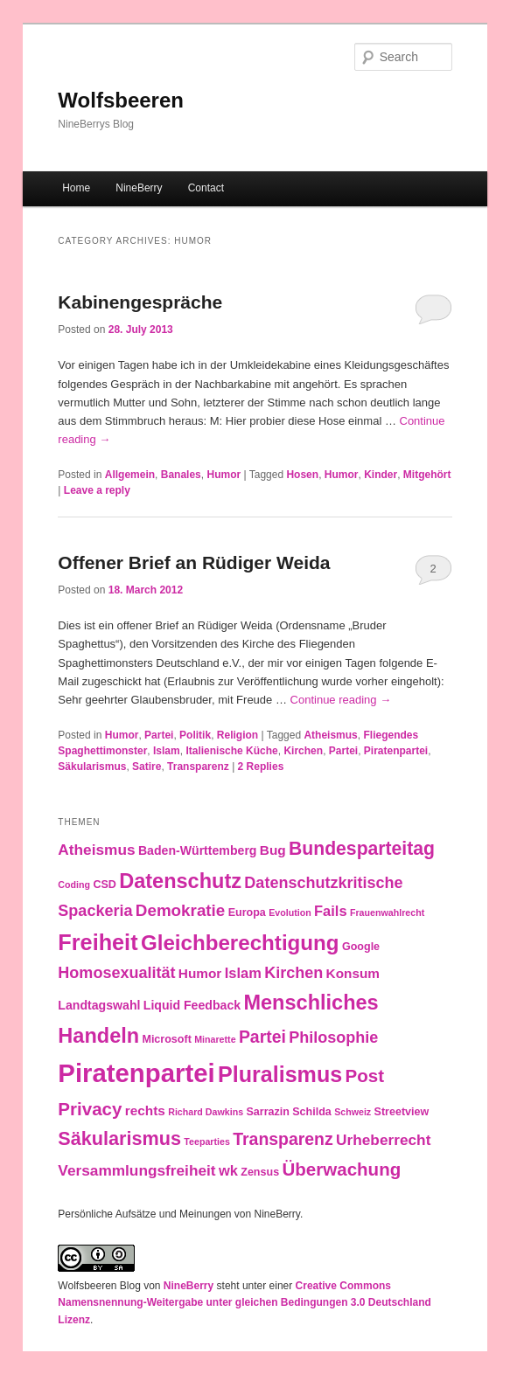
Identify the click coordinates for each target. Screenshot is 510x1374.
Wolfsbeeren (121, 100)
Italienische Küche (231, 751)
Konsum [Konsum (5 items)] (353, 973)
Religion (237, 735)
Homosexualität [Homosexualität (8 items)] (116, 973)
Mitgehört (427, 474)
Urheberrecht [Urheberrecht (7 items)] (383, 1139)
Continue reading (341, 699)
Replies (261, 766)
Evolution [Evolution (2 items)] (290, 912)
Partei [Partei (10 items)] (262, 1036)
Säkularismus (92, 766)
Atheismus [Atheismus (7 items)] (96, 849)
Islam (166, 751)
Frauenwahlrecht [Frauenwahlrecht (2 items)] (387, 912)
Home (76, 188)
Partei (158, 735)
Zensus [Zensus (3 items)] (260, 1172)
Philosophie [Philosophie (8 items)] (333, 1037)
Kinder (380, 474)
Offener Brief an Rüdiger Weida (194, 562)
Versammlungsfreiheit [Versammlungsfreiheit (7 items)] (136, 1170)
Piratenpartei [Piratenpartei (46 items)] (136, 1072)
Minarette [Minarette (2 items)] (214, 1039)
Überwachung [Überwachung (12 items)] (341, 1169)
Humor (223, 474)
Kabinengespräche (140, 302)
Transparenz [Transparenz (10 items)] (283, 1138)
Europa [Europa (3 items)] (247, 912)
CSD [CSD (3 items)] (104, 884)
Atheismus (330, 735)
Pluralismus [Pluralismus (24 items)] (280, 1074)
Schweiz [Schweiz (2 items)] (352, 1112)
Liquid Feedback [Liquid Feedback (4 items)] (192, 1005)
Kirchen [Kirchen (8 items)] (293, 973)
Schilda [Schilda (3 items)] (312, 1112)
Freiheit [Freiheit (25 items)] (97, 942)
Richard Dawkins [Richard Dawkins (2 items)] (205, 1112)
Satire (146, 766)
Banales (181, 474)
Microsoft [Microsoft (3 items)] (166, 1039)
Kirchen (303, 751)
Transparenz (198, 766)
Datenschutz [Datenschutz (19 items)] (180, 881)
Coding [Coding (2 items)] (74, 884)
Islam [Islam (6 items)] (243, 973)
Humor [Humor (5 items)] (200, 973)
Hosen (302, 474)
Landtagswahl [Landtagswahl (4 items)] (99, 1005)
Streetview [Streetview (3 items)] (402, 1112)
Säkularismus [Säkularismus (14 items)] (119, 1138)
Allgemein (130, 474)
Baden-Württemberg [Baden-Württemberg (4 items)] (197, 850)
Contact (206, 188)
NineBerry (138, 188)
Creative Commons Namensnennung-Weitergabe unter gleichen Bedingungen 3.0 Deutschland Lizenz (244, 1303)
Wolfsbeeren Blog (99, 1286)
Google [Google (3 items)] (361, 946)
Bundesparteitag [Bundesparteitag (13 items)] (362, 848)
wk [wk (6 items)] (228, 1170)
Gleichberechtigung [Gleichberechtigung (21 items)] (240, 942)
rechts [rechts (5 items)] (145, 1110)
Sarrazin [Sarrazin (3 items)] (267, 1112)
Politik (195, 735)
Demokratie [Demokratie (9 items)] (180, 910)
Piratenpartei (396, 751)
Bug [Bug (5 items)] (273, 850)
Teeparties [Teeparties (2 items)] (207, 1141)
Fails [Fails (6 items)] (330, 911)
